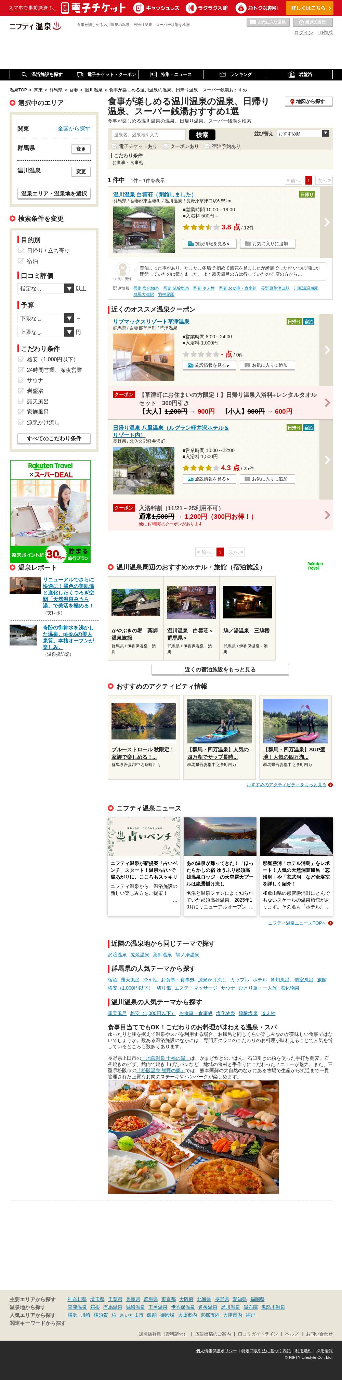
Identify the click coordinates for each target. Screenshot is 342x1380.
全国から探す (74, 128)
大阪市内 (187, 1315)
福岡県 (257, 1299)
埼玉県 (97, 1299)
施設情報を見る (210, 243)
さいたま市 (132, 1315)
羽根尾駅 (166, 294)
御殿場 (167, 1315)
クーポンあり (184, 146)
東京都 (168, 1299)
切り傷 (164, 988)
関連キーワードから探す (38, 1323)
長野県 (222, 1299)
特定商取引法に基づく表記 (266, 1350)
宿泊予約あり (226, 146)
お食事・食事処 (178, 979)
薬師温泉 (162, 954)
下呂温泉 (158, 1307)
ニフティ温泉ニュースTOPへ (297, 923)
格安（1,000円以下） (130, 988)
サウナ (228, 988)
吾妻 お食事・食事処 (238, 288)
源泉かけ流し (212, 979)
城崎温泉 (135, 1307)
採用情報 (324, 1350)
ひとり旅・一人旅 (258, 988)
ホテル (260, 979)
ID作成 (325, 32)
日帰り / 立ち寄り (48, 250)
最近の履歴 (313, 22)
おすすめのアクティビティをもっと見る (287, 784)
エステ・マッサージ (196, 988)
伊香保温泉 (183, 1307)
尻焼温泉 (139, 954)
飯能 (152, 1315)
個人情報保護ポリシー (216, 1350)
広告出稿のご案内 (213, 1334)
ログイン (303, 32)
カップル (239, 979)
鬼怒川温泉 (273, 1307)
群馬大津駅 (143, 294)
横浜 (72, 1315)
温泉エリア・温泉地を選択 (54, 193)
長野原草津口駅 (275, 288)
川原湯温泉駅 (306, 288)
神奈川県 (77, 1299)
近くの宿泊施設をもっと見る (220, 669)
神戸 (250, 1315)
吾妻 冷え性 (203, 288)
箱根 (95, 1307)
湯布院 (251, 1307)
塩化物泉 (290, 988)
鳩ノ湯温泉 (187, 954)
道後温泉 (208, 1307)
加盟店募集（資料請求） (163, 1334)
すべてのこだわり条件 (54, 438)
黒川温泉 (230, 1307)
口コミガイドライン (258, 1334)
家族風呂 (38, 412)
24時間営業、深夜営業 (54, 370)
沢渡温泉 (117, 954)
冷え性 (150, 979)
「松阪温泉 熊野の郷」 (161, 1070)
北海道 (204, 1299)
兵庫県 (133, 1299)
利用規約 (303, 1350)
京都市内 (210, 1315)
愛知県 (240, 1299)
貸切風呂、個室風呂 (292, 979)
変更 (81, 149)
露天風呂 (130, 979)
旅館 (322, 979)
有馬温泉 (112, 1307)
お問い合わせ (319, 1334)
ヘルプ (292, 1334)
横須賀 (101, 1315)
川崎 (85, 1315)
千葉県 (115, 1299)
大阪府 (186, 1299)
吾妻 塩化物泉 (146, 288)
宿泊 (112, 979)
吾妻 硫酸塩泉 (176, 288)
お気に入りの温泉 (268, 22)
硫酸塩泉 (248, 1013)
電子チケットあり (138, 146)
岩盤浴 (35, 391)
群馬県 (151, 1299)
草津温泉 (77, 1307)
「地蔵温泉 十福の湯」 (165, 1058)
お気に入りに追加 (270, 243)
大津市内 (232, 1315)
